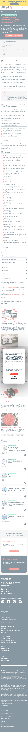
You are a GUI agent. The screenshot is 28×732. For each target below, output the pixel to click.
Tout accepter (14, 374)
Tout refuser (14, 376)
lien (18, 370)
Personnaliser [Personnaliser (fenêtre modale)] (14, 378)
